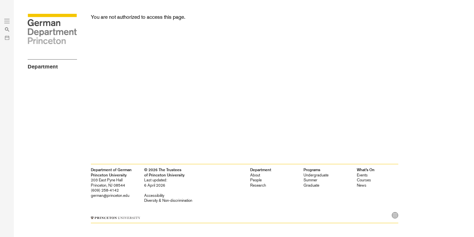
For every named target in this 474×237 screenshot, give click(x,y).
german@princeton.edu (110, 195)
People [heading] (256, 180)
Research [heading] (258, 185)
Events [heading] (362, 175)
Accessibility (154, 195)
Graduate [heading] (311, 185)
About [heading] (255, 175)
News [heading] (361, 185)
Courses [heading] (364, 180)
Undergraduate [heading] (316, 175)
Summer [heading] (310, 180)
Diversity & (168, 200)
